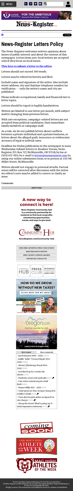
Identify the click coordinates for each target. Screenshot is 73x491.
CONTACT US (42, 259)
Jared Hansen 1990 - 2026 (30, 355)
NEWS (25, 255)
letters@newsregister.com (51, 155)
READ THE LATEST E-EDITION (36, 251)
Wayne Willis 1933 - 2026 (29, 387)
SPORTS (32, 255)
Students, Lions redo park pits (32, 378)
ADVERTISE (33, 248)
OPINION (39, 255)
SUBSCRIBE (23, 248)
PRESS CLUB (42, 248)
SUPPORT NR (31, 259)
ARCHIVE (47, 255)
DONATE (51, 248)
